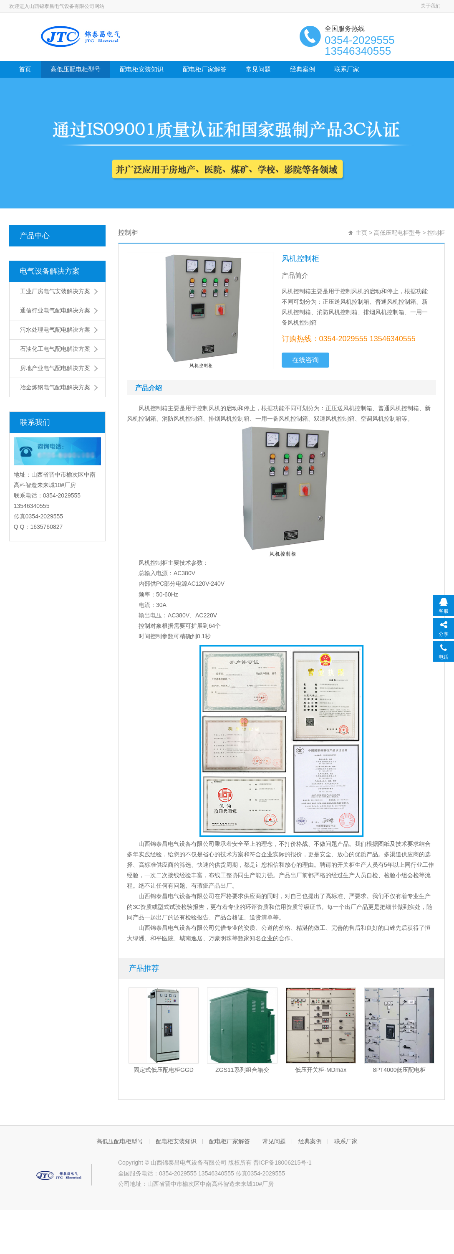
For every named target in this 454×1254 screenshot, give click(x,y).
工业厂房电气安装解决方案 (55, 291)
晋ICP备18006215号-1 (282, 1162)
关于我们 (431, 6)
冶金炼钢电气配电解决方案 (55, 387)
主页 (361, 232)
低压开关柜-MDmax (320, 1069)
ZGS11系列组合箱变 (242, 1069)
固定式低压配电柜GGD (164, 1069)
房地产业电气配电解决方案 (55, 368)
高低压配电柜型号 (75, 69)
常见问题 (258, 69)
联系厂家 (346, 69)
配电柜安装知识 (142, 69)
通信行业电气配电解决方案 (55, 310)
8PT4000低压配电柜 (399, 1069)
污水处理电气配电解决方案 (55, 329)
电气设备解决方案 (50, 271)
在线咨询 (305, 359)
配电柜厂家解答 (205, 69)
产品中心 (35, 235)
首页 (25, 69)
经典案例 (302, 69)
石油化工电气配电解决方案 (55, 348)
